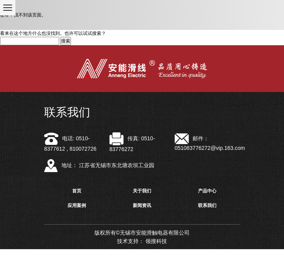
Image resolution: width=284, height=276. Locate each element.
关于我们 (142, 191)
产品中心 (207, 191)
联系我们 (207, 205)
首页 (76, 191)
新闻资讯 (142, 205)
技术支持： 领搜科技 (142, 241)
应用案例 (77, 205)
